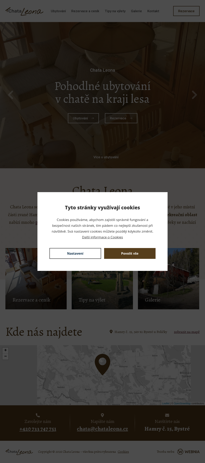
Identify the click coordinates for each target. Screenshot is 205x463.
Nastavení (75, 253)
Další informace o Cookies (102, 237)
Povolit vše (129, 253)
